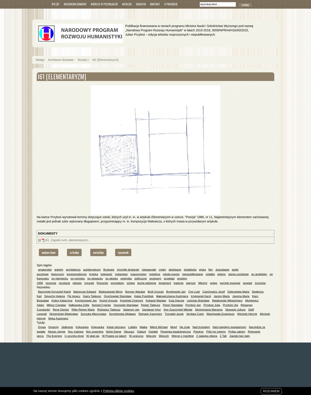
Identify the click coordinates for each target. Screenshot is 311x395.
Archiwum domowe (75, 4)
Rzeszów (102, 283)
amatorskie (45, 269)
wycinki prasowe (230, 283)
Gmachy (53, 327)
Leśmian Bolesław (198, 300)
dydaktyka (190, 269)
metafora (154, 274)
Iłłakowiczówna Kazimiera (172, 296)
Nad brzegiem (201, 327)
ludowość (106, 274)
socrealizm (117, 283)
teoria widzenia (146, 283)
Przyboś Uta (230, 305)
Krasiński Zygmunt (131, 300)
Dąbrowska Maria (238, 291)
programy (155, 278)
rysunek (123, 252)
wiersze (190, 283)
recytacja (64, 283)
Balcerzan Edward (84, 291)
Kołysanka (82, 327)
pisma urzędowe (238, 274)
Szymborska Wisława (122, 314)
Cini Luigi (194, 291)
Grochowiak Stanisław (118, 296)
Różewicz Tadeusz (108, 309)
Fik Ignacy (74, 296)
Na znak (184, 327)
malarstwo (49, 252)
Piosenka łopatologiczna (175, 331)
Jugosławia (222, 269)
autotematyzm (92, 269)
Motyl (173, 327)
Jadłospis (67, 327)
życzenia (260, 283)
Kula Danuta (176, 300)
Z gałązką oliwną (206, 336)
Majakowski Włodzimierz (227, 300)
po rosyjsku (78, 278)
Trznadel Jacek (174, 314)
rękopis (77, 283)
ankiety (58, 269)
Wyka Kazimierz (58, 318)
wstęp (213, 283)
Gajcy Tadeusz (92, 296)
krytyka (93, 274)
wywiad (247, 283)
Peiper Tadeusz (150, 305)
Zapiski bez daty (240, 336)
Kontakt (155, 4)
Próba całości (236, 331)
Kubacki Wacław (156, 300)
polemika (126, 278)
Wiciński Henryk (247, 314)
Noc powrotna (94, 331)
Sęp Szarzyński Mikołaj (177, 309)
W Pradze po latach (114, 336)
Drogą (42, 327)
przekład (169, 278)
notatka (98, 252)
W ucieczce (136, 336)
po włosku (111, 278)
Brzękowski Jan (176, 291)
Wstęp (55, 4)
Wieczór (151, 336)
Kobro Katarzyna (61, 300)
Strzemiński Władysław (63, 314)
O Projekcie (171, 4)
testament (165, 283)
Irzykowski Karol (201, 296)
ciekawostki (149, 269)
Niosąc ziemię (56, 331)
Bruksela (108, 269)
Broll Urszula (156, 291)
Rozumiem (271, 391)
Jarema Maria (240, 296)
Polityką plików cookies (118, 391)
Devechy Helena (54, 296)
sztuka (74, 252)
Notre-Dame (113, 331)
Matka (143, 327)
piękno (221, 274)
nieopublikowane (192, 274)
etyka (202, 269)
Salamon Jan (131, 309)
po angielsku (259, 274)
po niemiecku (59, 278)
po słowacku (95, 278)
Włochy (202, 283)
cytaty (162, 269)
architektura (73, 269)
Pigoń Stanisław (173, 305)
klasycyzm (57, 274)
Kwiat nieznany (116, 327)
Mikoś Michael (159, 327)
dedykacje (175, 269)
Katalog (127, 4)
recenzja (51, 283)
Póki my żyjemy (216, 331)
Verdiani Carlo (195, 314)
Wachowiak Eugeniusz (220, 314)
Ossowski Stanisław (126, 305)
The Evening (54, 336)
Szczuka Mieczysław (93, 314)
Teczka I (83, 60)
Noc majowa (76, 331)
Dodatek (141, 4)
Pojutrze (198, 331)
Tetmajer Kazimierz (150, 314)
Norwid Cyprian (101, 305)
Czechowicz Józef (213, 291)
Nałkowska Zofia (79, 305)
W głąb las (93, 336)
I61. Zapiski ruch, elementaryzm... (67, 240)
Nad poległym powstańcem (229, 327)
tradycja (179, 283)
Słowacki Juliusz (235, 309)
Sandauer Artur (151, 309)
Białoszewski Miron (111, 291)
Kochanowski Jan (86, 300)
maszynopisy (138, 274)
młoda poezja (171, 274)
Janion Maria (222, 296)
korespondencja (77, 274)
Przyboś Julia (211, 305)
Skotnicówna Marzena (209, 309)
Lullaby (132, 327)
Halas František (144, 296)
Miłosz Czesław (56, 305)
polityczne (140, 278)
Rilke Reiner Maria (83, 309)
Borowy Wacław (135, 291)
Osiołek (153, 331)
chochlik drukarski (128, 269)
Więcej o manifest (182, 336)
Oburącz (129, 331)
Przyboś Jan (193, 305)
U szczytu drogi (74, 336)
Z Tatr (223, 336)
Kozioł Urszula (108, 300)
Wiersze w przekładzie (104, 4)
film (210, 269)
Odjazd (141, 331)
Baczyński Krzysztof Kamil (54, 291)
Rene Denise (61, 309)
